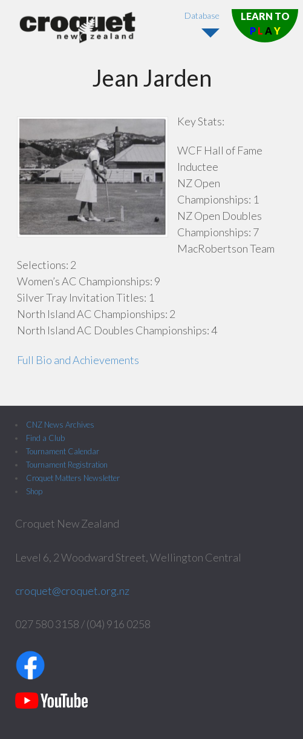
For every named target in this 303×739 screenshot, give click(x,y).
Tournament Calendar (62, 451)
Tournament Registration (67, 464)
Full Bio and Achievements (78, 359)
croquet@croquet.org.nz (72, 590)
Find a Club (45, 438)
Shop (34, 491)
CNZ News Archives (60, 424)
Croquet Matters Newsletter (73, 478)
